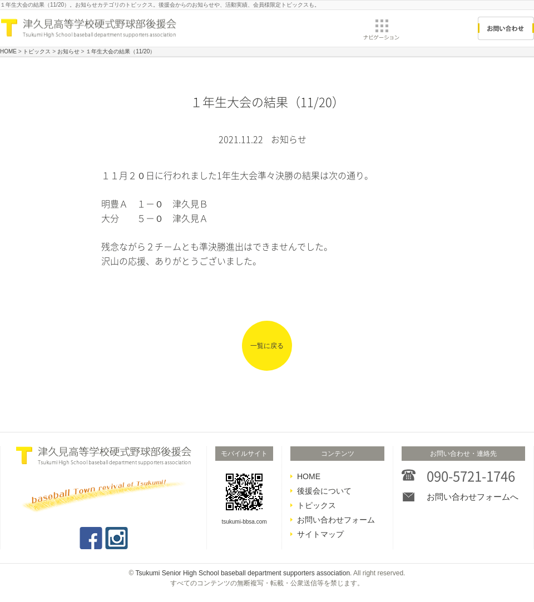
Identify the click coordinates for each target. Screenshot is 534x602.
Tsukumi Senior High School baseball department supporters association (243, 573)
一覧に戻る (267, 346)
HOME (308, 476)
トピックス (316, 505)
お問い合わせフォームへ (472, 496)
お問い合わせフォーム (336, 519)
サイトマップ (320, 534)
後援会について (324, 490)
